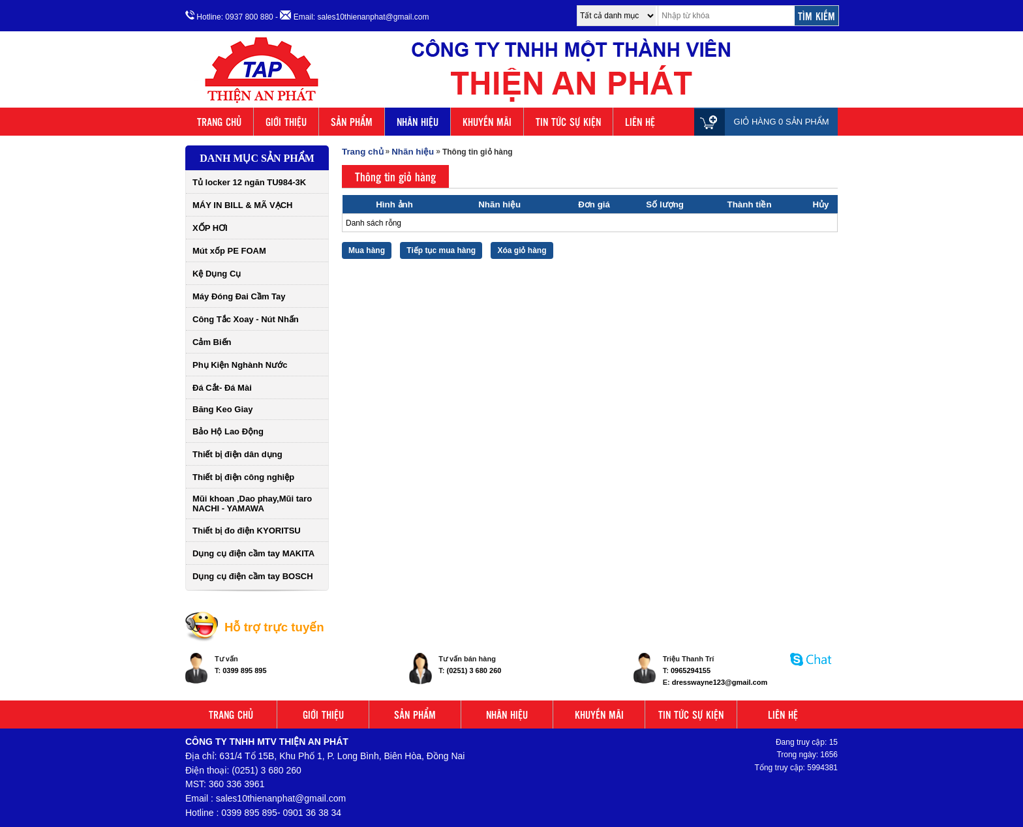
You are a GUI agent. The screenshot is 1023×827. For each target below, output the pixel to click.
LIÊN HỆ (640, 121)
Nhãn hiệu (412, 152)
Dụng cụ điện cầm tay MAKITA (253, 553)
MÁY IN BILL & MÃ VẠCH (242, 205)
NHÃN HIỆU (417, 121)
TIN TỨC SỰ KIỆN (568, 121)
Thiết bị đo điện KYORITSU (246, 530)
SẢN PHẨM (352, 121)
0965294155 (690, 670)
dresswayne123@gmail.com (719, 682)
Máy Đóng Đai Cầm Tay (239, 296)
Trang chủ (363, 152)
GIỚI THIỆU (286, 121)
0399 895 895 (244, 670)
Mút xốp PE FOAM (229, 251)
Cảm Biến (212, 342)
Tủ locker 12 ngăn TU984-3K (249, 182)
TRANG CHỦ (219, 121)
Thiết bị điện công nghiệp (243, 477)
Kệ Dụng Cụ (216, 273)
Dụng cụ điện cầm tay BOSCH (252, 576)
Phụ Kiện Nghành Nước (239, 365)
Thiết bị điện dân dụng (237, 454)
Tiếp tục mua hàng (441, 250)
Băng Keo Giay (222, 409)
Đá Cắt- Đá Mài (222, 388)
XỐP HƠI (210, 228)
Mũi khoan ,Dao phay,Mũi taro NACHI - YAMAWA (252, 503)
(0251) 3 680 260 (474, 670)
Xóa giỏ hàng (521, 250)
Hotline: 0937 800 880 (229, 16)
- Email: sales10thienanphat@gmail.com (352, 16)
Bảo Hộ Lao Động (228, 431)
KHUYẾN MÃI (487, 121)
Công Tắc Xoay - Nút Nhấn (245, 319)
